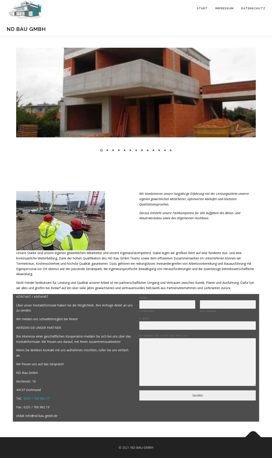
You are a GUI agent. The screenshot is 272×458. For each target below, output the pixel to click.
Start (202, 8)
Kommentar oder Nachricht (164, 335)
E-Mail (145, 318)
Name (144, 297)
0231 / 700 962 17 (37, 398)
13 (163, 150)
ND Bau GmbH (26, 29)
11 (152, 150)
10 (146, 150)
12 (158, 150)
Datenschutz (253, 8)
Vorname (146, 311)
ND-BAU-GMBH (141, 447)
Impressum (224, 8)
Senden (197, 395)
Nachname (208, 311)
